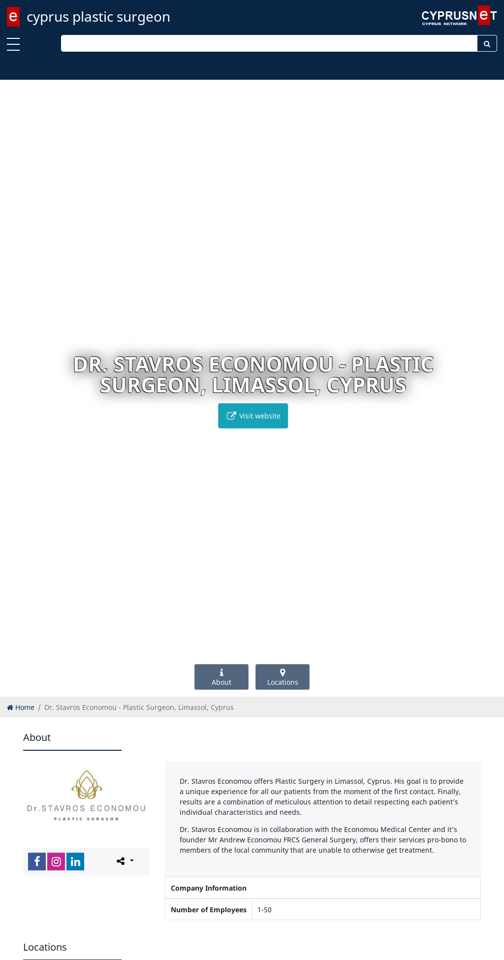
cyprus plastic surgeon (98, 16)
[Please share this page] (124, 861)
